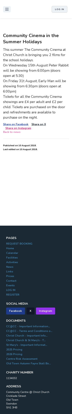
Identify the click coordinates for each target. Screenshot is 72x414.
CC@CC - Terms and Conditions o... (29, 331)
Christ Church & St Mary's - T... (26, 340)
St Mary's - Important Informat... (26, 345)
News (9, 267)
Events (10, 285)
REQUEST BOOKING (19, 244)
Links (9, 271)
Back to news (11, 132)
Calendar (12, 253)
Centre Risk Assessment (21, 359)
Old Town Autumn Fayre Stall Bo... (28, 363)
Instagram (45, 311)
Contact (11, 281)
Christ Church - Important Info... (26, 335)
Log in (59, 9)
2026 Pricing (14, 354)
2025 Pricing (14, 349)
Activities (12, 262)
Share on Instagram (18, 128)
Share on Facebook (15, 124)
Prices (10, 276)
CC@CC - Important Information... (28, 326)
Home (10, 248)
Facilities (12, 257)
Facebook (15, 311)
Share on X (38, 124)
